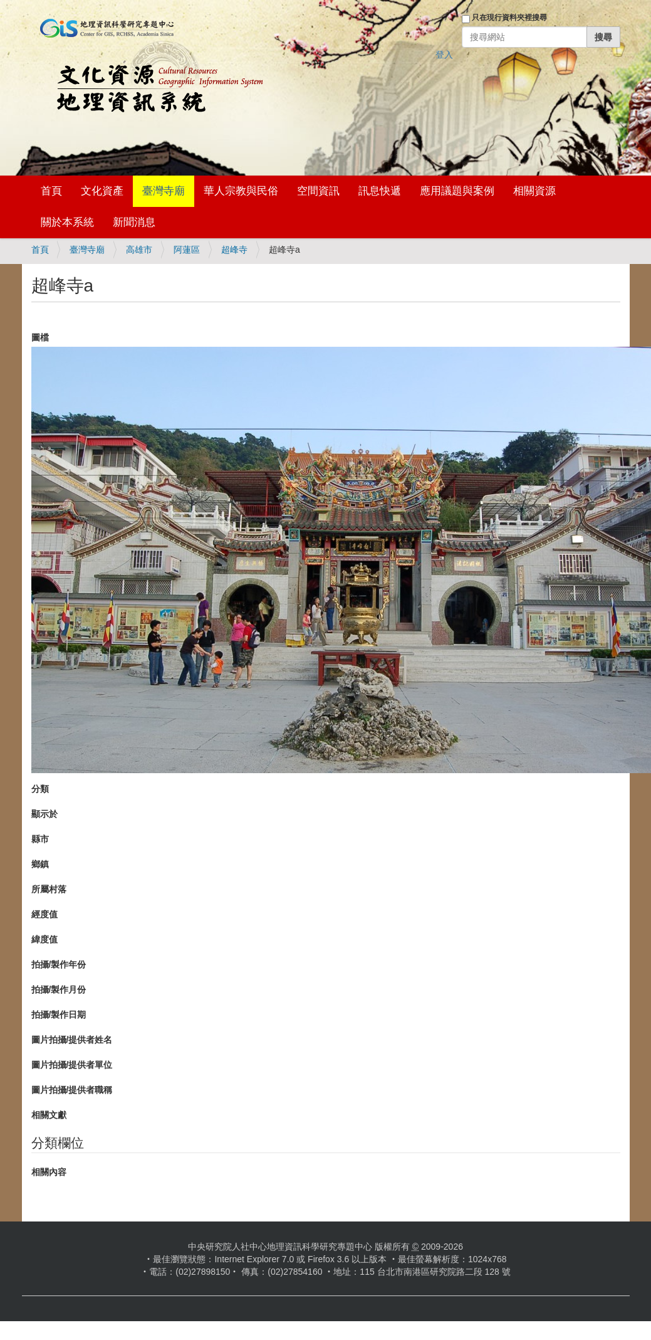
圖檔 (40, 337)
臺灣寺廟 (163, 191)
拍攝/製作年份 (58, 964)
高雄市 (139, 250)
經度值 (44, 914)
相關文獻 (48, 1115)
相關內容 (48, 1172)
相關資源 (534, 191)
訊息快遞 (379, 191)
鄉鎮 (40, 864)
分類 (40, 789)
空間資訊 (318, 191)
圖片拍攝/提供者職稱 (72, 1090)
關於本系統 (67, 222)
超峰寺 (234, 250)
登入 (444, 55)
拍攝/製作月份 (58, 989)
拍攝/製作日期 (58, 1015)
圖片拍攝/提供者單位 (72, 1065)
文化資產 (102, 191)
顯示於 (44, 814)
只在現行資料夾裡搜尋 (509, 17)
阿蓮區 (187, 250)
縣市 (40, 839)
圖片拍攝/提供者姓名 (72, 1040)
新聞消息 (134, 222)
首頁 (51, 191)
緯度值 (44, 939)
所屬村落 (48, 889)
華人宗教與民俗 (241, 191)
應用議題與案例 (457, 191)
